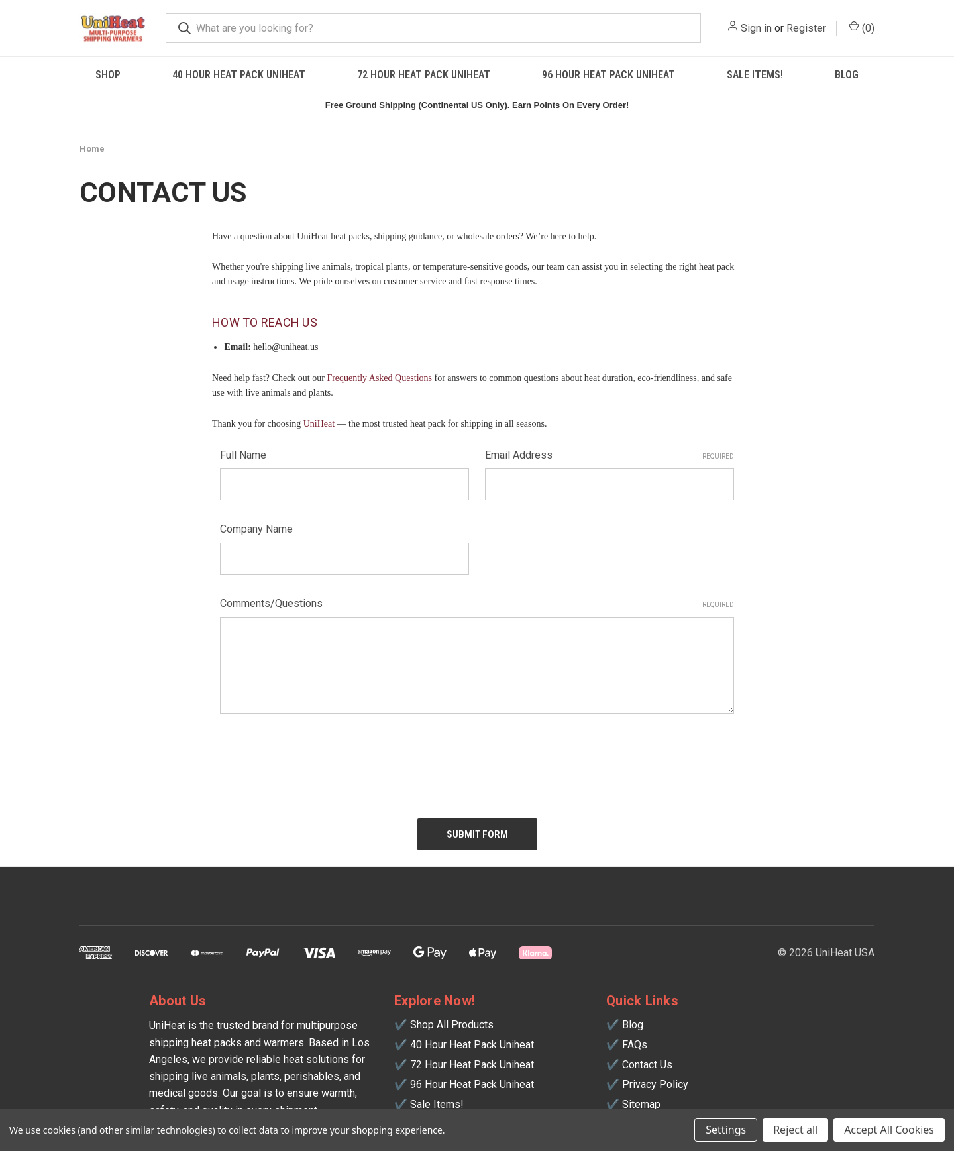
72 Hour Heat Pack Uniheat (423, 74)
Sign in (756, 28)
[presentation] (320, 761)
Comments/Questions (477, 603)
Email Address (609, 455)
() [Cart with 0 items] (861, 27)
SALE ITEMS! (755, 74)
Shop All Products (452, 1024)
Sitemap (641, 1104)
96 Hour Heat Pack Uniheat (608, 74)
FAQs (634, 1044)
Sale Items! (437, 1104)
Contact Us (647, 1064)
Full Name (243, 455)
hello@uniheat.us (285, 347)
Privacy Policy (655, 1084)
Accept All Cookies (889, 1130)
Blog (847, 74)
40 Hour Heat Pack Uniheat (238, 74)
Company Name (256, 529)
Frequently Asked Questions (379, 378)
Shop (108, 74)
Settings (726, 1130)
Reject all (795, 1130)
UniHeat (319, 424)
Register (806, 28)
